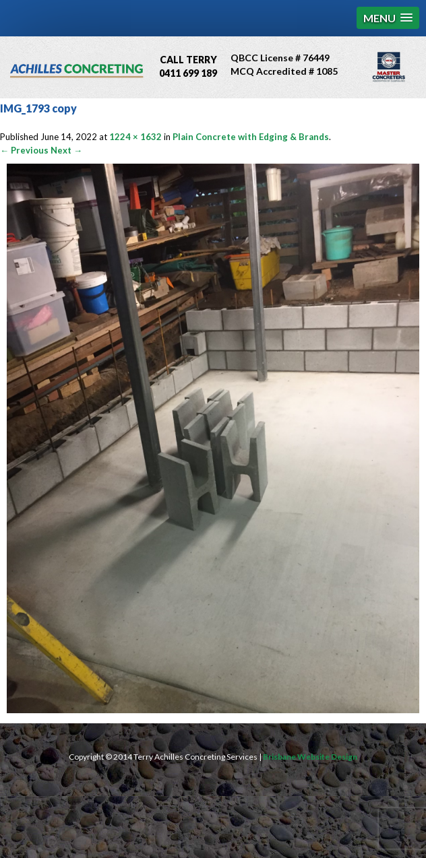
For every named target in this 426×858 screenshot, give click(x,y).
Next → (66, 150)
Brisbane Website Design (310, 757)
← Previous (24, 150)
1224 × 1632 (135, 136)
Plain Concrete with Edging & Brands (251, 136)
